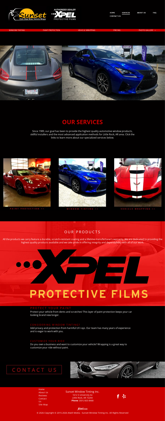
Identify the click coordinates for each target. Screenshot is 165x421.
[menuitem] (112, 12)
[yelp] (124, 396)
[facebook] (118, 396)
